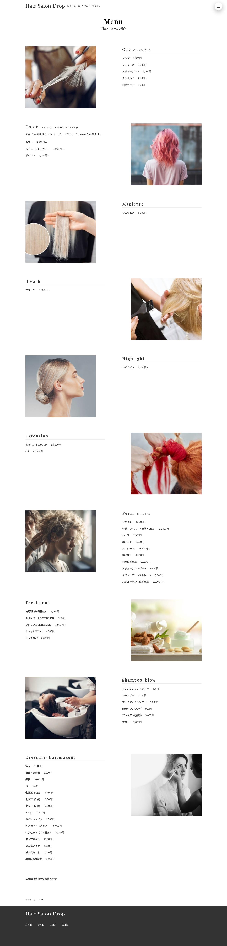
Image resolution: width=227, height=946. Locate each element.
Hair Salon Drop (45, 6)
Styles (65, 924)
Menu (41, 924)
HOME (28, 900)
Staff (52, 924)
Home (28, 924)
